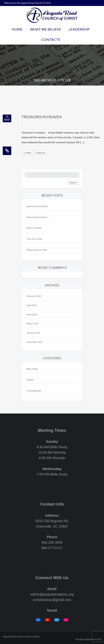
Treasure (40, 152)
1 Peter (27, 152)
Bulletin (30, 380)
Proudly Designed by (88, 639)
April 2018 (32, 305)
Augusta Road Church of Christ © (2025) (21, 636)
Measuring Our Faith (37, 250)
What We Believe (45, 29)
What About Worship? (37, 206)
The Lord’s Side (34, 239)
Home (17, 29)
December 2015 (35, 342)
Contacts (50, 39)
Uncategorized (34, 390)
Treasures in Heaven (42, 117)
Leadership (79, 29)
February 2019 (34, 296)
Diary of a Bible (34, 228)
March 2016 (32, 323)
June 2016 (32, 314)
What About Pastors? (37, 217)
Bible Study (32, 369)
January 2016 (33, 333)
